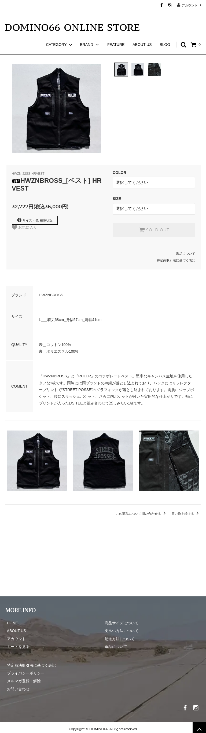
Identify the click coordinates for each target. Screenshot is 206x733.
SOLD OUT (154, 227)
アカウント (189, 5)
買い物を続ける (186, 511)
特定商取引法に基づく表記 (176, 258)
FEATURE (115, 35)
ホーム (10, 51)
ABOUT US (142, 35)
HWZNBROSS (33, 51)
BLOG (165, 35)
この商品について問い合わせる (142, 511)
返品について (185, 251)
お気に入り (24, 227)
